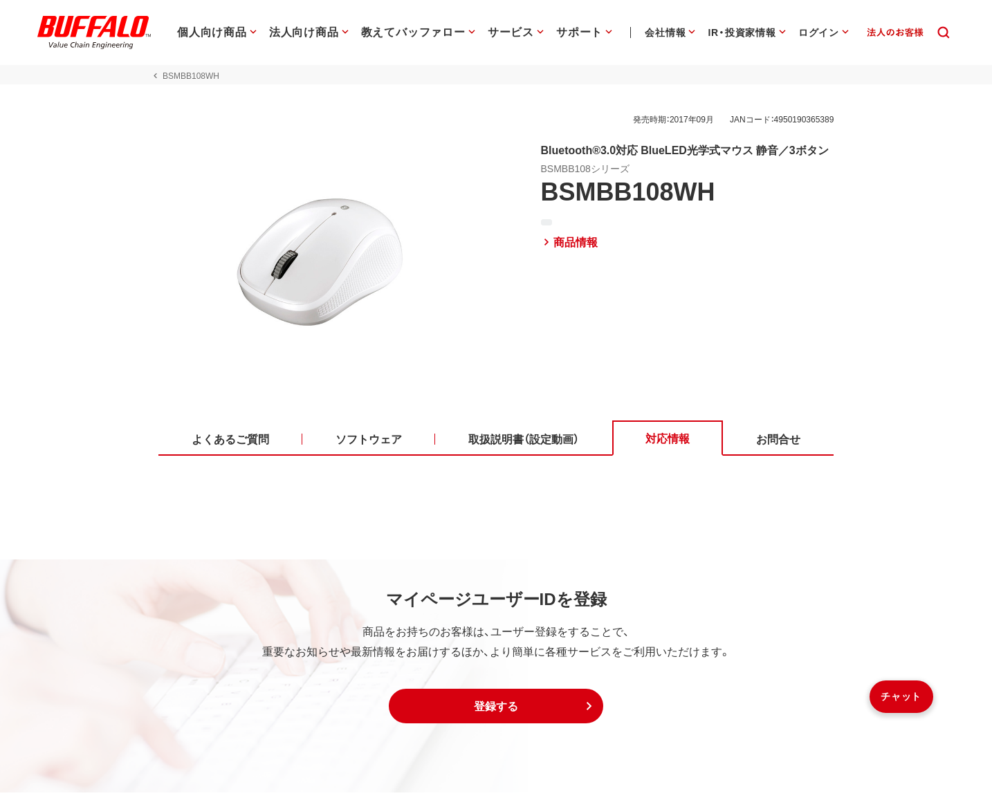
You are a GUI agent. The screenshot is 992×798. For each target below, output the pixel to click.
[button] (496, 711)
